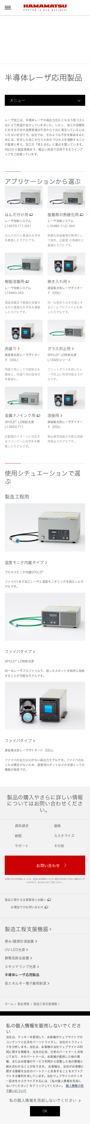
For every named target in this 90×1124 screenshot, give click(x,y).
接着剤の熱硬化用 (63, 214)
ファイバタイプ (18, 651)
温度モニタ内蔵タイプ (24, 562)
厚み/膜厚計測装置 (19, 941)
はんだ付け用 (16, 214)
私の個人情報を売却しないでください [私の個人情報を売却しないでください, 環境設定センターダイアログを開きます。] (42, 1100)
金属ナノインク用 (20, 415)
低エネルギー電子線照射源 (25, 983)
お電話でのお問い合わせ (27, 907)
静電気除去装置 (17, 958)
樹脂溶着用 (14, 281)
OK (45, 1111)
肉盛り (11, 348)
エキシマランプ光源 (20, 966)
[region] (45, 1070)
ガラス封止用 (59, 348)
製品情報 (23, 1004)
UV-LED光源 (15, 950)
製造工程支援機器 (26, 929)
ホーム (9, 1004)
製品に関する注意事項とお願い (25, 900)
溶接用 (53, 415)
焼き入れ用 (57, 281)
